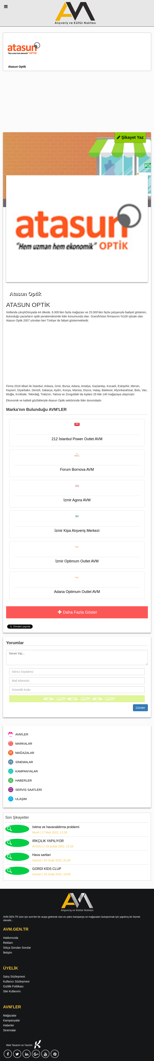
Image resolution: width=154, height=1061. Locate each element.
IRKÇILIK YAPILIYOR (48, 841)
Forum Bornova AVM (77, 469)
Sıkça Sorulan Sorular (17, 947)
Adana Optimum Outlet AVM (77, 592)
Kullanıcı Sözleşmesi (16, 981)
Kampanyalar (11, 1020)
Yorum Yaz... (77, 657)
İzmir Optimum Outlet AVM (77, 561)
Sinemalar (9, 1030)
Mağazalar (9, 1015)
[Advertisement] (77, 101)
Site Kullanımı (12, 991)
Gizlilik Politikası (13, 986)
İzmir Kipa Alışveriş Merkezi (77, 531)
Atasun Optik (17, 66)
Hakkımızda (10, 937)
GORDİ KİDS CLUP (46, 869)
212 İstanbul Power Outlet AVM (77, 439)
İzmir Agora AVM (77, 500)
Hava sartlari (41, 855)
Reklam (8, 942)
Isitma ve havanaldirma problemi (55, 827)
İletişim (7, 952)
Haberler (8, 1025)
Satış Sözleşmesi (14, 976)
